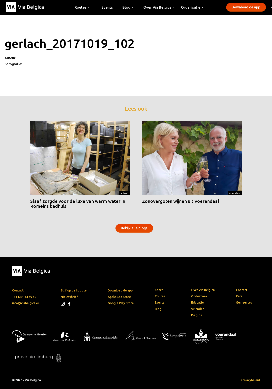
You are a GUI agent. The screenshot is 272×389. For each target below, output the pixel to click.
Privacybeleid (250, 380)
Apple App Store (119, 297)
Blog (158, 309)
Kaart (159, 290)
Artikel (124, 193)
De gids (196, 315)
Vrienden (234, 193)
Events (107, 7)
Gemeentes (244, 302)
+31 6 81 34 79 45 (24, 297)
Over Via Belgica (203, 290)
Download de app (246, 7)
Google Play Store (121, 303)
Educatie (197, 302)
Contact (241, 290)
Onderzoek (199, 296)
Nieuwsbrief (69, 297)
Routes (160, 296)
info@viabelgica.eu (26, 303)
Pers (239, 296)
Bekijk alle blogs (134, 228)
